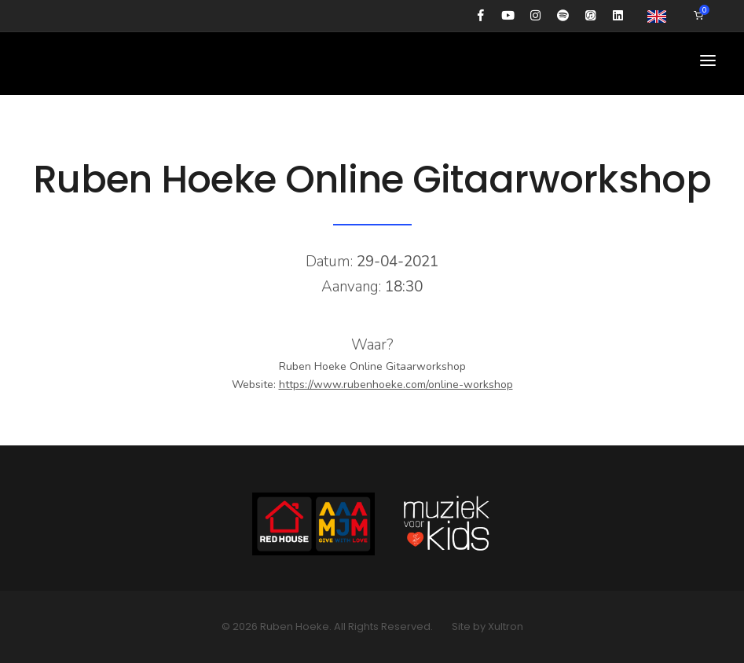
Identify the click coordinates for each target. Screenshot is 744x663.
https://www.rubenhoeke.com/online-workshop (396, 384)
